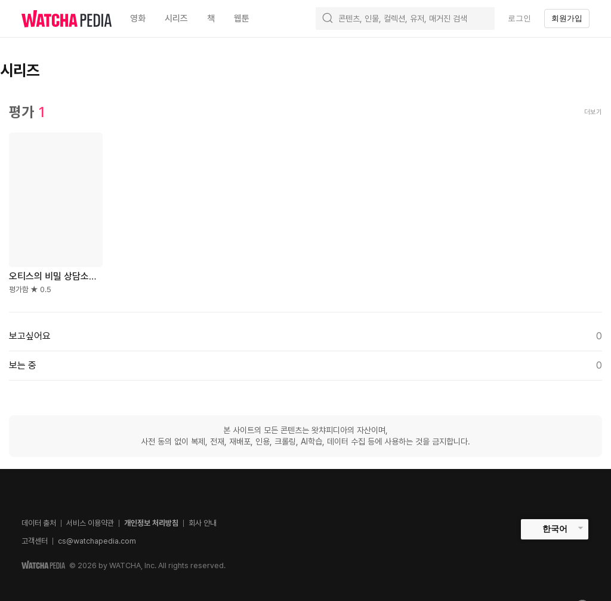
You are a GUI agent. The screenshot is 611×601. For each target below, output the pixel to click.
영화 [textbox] (138, 18)
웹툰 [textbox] (241, 18)
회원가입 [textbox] (566, 18)
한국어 (554, 528)
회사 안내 (203, 523)
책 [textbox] (211, 18)
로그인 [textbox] (519, 18)
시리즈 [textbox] (176, 18)
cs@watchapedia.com (97, 540)
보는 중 (305, 365)
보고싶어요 (305, 336)
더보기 (593, 112)
